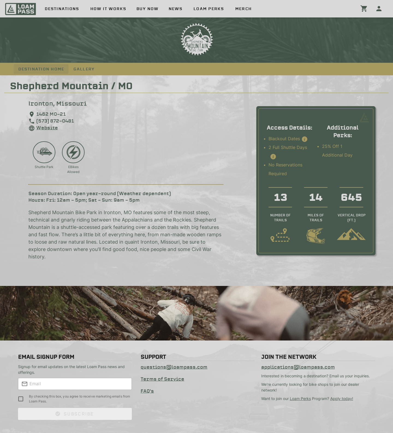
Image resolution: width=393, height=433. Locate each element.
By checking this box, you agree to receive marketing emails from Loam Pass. (79, 398)
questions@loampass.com (174, 367)
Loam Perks (300, 398)
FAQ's (147, 391)
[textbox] (75, 384)
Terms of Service (162, 379)
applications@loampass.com (298, 367)
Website (47, 128)
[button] (304, 139)
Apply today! (341, 398)
